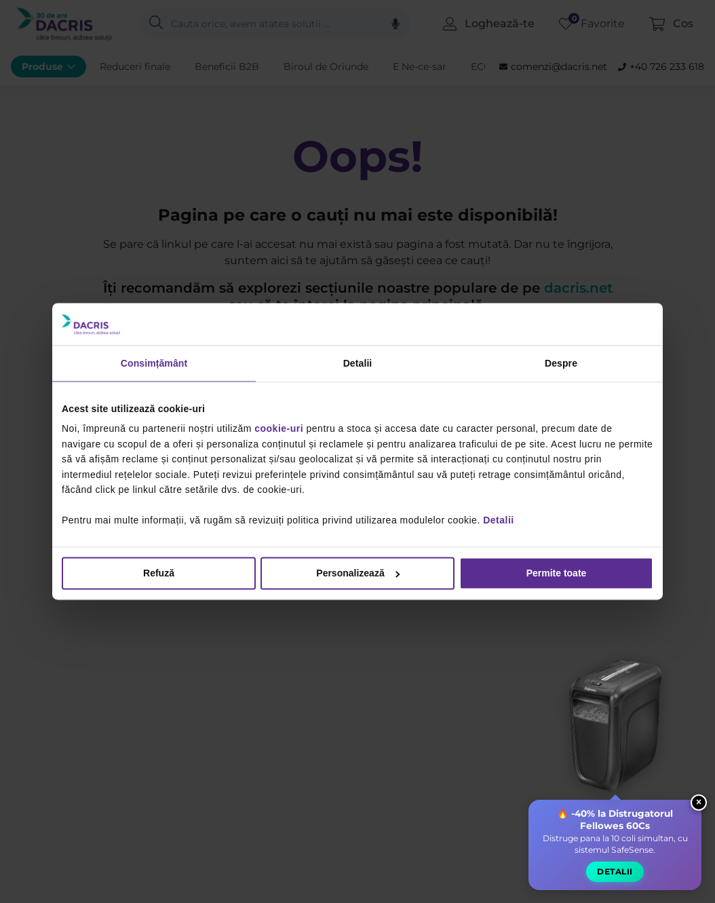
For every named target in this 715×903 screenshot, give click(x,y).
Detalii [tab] (357, 363)
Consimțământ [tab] (154, 363)
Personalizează (358, 573)
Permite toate (556, 573)
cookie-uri (278, 429)
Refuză (158, 573)
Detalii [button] (615, 871)
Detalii (498, 520)
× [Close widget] (698, 801)
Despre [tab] (561, 363)
